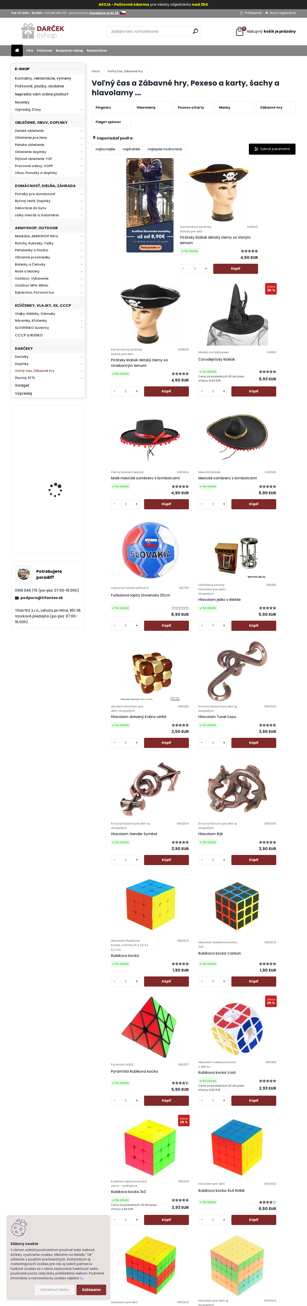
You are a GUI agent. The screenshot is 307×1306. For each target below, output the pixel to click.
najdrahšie (131, 149)
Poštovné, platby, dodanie (39, 86)
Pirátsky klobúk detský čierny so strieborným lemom (218, 252)
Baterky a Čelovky (30, 264)
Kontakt (175, 1219)
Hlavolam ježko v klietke (264, 395)
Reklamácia (97, 50)
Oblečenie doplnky (30, 152)
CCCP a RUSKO (29, 335)
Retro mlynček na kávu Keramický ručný (60, 433)
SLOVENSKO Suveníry (32, 327)
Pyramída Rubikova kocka (215, 662)
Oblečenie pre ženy (31, 137)
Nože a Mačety (27, 271)
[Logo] (42, 31)
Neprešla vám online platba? (41, 94)
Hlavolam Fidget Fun (166, 926)
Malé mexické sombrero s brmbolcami (108, 388)
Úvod (95, 71)
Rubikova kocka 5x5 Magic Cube (267, 799)
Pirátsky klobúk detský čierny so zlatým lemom (167, 252)
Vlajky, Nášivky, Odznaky (35, 313)
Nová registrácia (283, 13)
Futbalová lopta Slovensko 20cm (213, 390)
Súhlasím (91, 1289)
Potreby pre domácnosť (35, 194)
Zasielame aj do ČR (184, 1261)
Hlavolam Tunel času (166, 531)
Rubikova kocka (110, 668)
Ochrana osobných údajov (190, 1195)
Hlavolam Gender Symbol (214, 531)
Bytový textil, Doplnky (32, 201)
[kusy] (154, 288)
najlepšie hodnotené (165, 149)
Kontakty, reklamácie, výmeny (43, 78)
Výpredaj (23, 393)
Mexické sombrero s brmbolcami (165, 388)
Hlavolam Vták (186, 1068)
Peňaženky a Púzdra (31, 250)
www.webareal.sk (172, 1301)
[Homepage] (17, 51)
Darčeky (21, 356)
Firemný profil (179, 1231)
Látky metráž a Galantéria (37, 215)
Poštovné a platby (183, 1189)
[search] (195, 31)
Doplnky (21, 364)
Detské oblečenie (29, 130)
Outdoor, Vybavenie (31, 278)
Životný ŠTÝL (25, 378)
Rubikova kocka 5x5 (216, 796)
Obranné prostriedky (32, 257)
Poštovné (44, 50)
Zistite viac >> (46, 1195)
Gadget (22, 385)
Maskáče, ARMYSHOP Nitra (36, 236)
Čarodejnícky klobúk (267, 245)
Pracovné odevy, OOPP (34, 166)
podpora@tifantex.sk (41, 597)
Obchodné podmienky (186, 1201)
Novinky (22, 102)
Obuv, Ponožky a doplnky (36, 173)
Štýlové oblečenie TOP (33, 158)
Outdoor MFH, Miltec (31, 285)
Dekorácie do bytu (30, 208)
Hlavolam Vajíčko (214, 927)
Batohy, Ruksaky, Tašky (34, 243)
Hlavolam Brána (111, 931)
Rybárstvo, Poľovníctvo (34, 292)
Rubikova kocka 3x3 (113, 799)
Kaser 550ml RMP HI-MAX (61, 482)
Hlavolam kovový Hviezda (264, 940)
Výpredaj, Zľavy (28, 109)
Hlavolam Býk (261, 531)
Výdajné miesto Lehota (187, 1237)
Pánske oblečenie (29, 144)
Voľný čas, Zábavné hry (34, 370)
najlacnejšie (105, 149)
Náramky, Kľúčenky (31, 320)
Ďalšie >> (218, 1121)
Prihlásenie (253, 13)
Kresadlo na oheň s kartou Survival (57, 529)
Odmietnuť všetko (54, 1290)
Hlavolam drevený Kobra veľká (112, 531)
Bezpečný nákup (69, 50)
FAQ (29, 50)
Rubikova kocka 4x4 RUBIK (165, 796)
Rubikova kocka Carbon (161, 664)
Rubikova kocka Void (268, 664)
